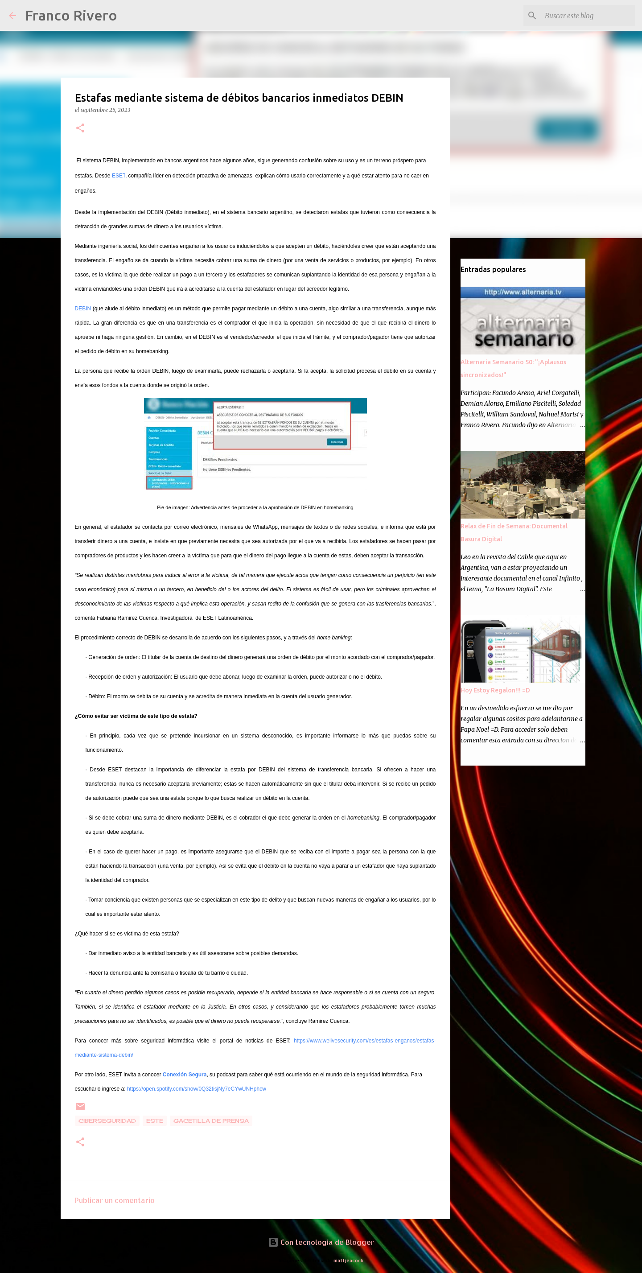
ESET (118, 176)
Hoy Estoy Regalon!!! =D (495, 690)
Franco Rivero (71, 15)
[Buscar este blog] (588, 15)
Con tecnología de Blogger (321, 1242)
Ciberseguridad (107, 1120)
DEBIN (83, 308)
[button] (80, 129)
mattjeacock (348, 1260)
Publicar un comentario (115, 1200)
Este (154, 1120)
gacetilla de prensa (211, 1120)
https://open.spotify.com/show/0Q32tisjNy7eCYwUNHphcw (196, 1089)
